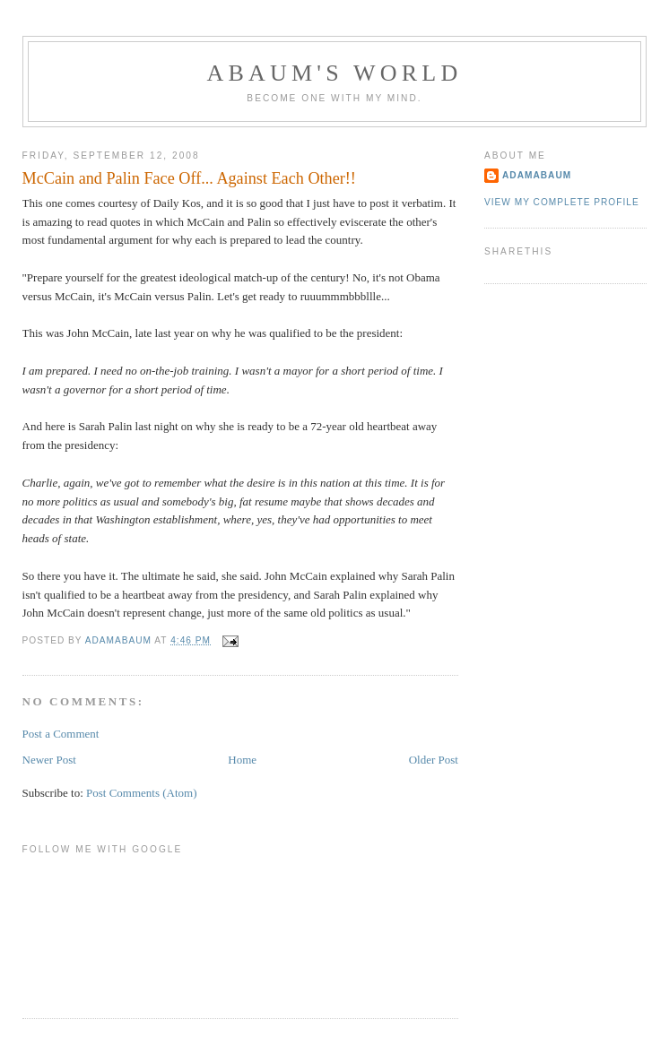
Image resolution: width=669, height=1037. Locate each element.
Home (242, 759)
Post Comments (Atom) (141, 792)
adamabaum (536, 175)
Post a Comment (61, 733)
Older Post (433, 759)
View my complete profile (561, 202)
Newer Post (49, 759)
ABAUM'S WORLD (335, 73)
